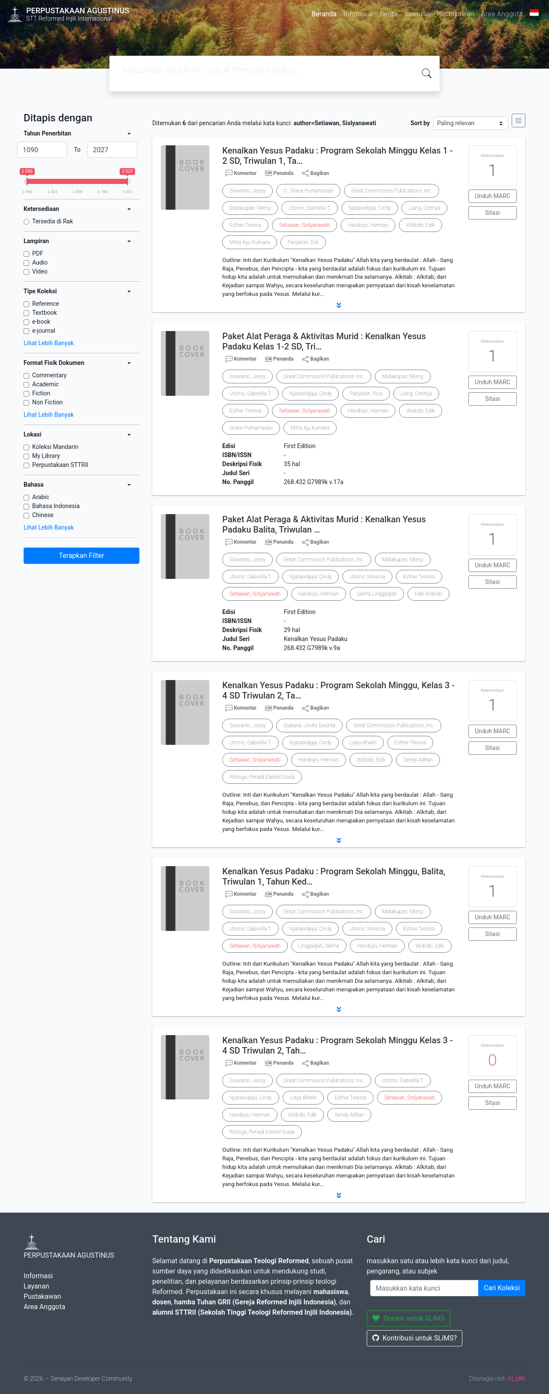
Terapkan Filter (81, 555)
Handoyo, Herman (368, 225)
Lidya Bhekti (363, 743)
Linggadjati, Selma (319, 946)
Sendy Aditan (417, 760)
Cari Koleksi (502, 1288)
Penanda (283, 173)
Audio (40, 262)
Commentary (49, 375)
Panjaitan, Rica (366, 394)
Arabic (40, 497)
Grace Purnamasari (250, 428)
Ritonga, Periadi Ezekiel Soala (261, 777)
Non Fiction (47, 402)
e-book (41, 321)
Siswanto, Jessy (247, 191)
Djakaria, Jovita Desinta (309, 726)
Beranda (324, 14)
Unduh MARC (492, 196)
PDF (37, 253)
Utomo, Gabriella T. (309, 208)
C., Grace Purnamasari (308, 191)
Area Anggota (502, 14)
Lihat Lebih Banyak (49, 343)
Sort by (420, 123)
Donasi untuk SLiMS (408, 1318)
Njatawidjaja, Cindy (370, 208)
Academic (45, 384)
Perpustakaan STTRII (60, 464)
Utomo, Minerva (367, 577)
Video (40, 271)
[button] (338, 305)
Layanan (36, 1286)
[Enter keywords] (424, 1288)
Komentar (241, 173)
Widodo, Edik (420, 225)
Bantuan (417, 14)
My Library (46, 455)
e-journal (43, 330)
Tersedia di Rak (52, 221)
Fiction (41, 393)
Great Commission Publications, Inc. (391, 191)
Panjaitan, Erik (303, 242)
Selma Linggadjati (377, 594)
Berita (389, 14)
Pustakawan (455, 14)
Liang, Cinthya (424, 208)
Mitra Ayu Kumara (249, 242)
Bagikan (315, 173)
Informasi (358, 14)
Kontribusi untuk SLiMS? (414, 1338)
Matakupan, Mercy (250, 208)
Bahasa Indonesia (56, 506)
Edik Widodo (428, 594)
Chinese (43, 515)
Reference (45, 303)
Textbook (44, 312)
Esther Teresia (245, 225)
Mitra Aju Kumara (310, 428)
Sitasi (492, 212)
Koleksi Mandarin (55, 446)
